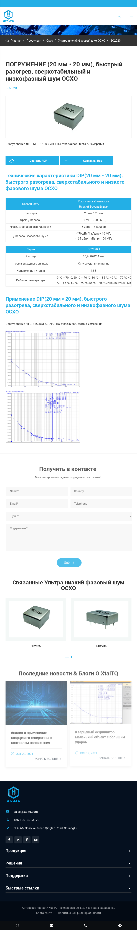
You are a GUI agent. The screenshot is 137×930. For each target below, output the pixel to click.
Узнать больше (48, 757)
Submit (70, 562)
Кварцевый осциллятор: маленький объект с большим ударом (100, 735)
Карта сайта (44, 913)
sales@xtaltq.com (26, 811)
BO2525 (36, 646)
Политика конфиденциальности (79, 913)
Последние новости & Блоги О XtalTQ (68, 674)
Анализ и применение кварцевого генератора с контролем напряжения (31, 736)
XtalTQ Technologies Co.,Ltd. (67, 907)
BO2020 (115, 40)
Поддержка (17, 875)
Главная (16, 40)
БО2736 (101, 646)
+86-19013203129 (26, 820)
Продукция (34, 40)
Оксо (49, 40)
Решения (14, 863)
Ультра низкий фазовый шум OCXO (81, 40)
